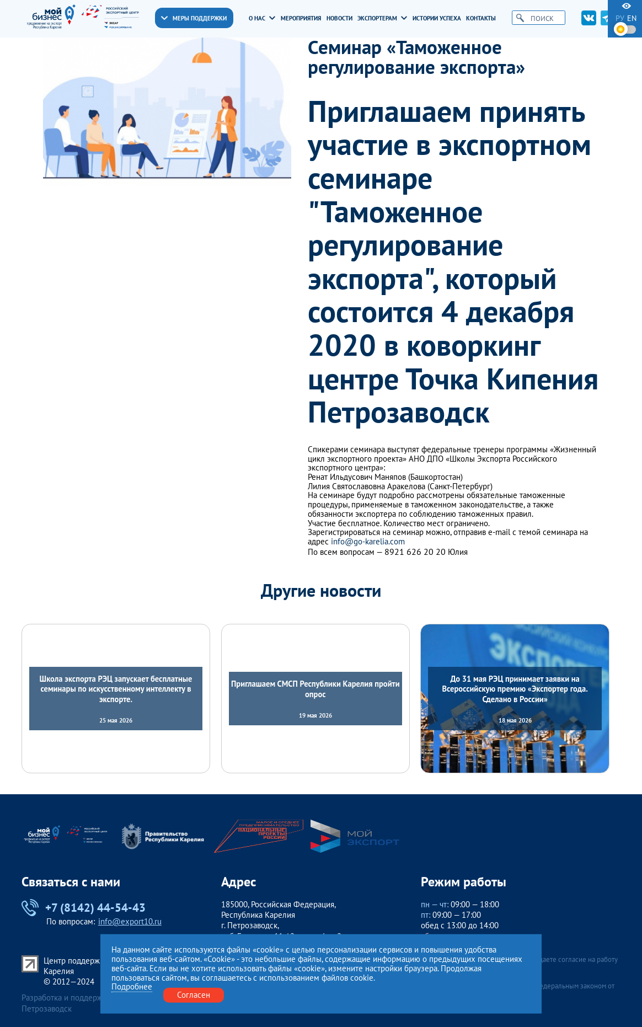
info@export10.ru (130, 921)
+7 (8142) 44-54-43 (84, 908)
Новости (339, 18)
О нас (262, 18)
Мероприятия (301, 18)
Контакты (481, 18)
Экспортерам (382, 18)
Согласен (193, 994)
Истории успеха (437, 18)
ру (620, 19)
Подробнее (131, 987)
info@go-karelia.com (368, 542)
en (631, 19)
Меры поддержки (194, 18)
